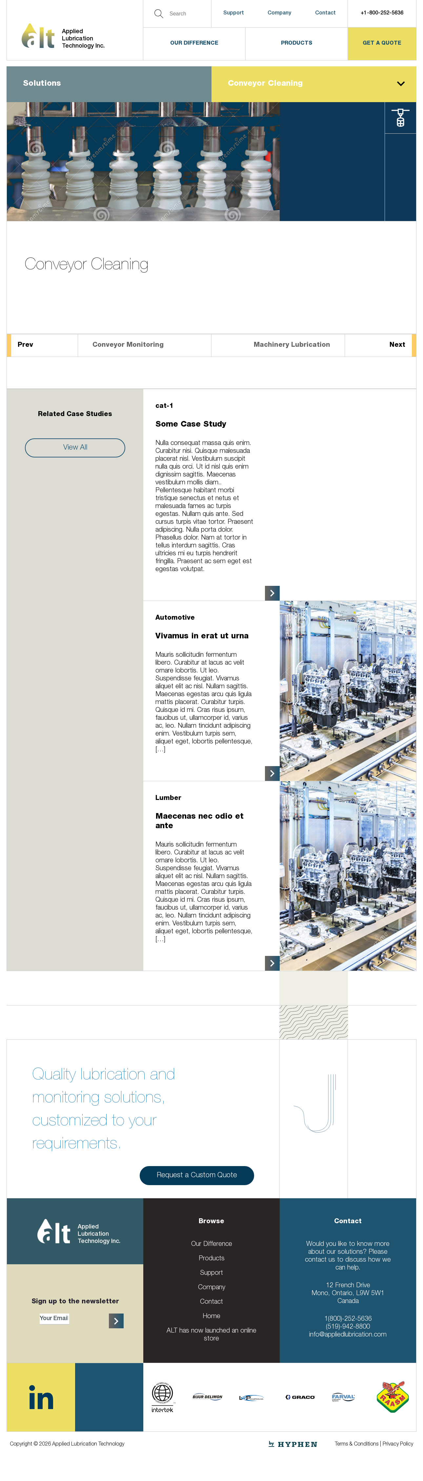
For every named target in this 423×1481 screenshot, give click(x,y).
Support (233, 13)
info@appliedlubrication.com (348, 1335)
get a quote (382, 43)
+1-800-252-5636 (382, 13)
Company (279, 13)
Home (211, 1317)
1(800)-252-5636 (348, 1319)
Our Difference (194, 43)
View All (75, 448)
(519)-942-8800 (348, 1327)
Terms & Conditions (356, 1444)
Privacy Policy (398, 1444)
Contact (325, 13)
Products (296, 43)
